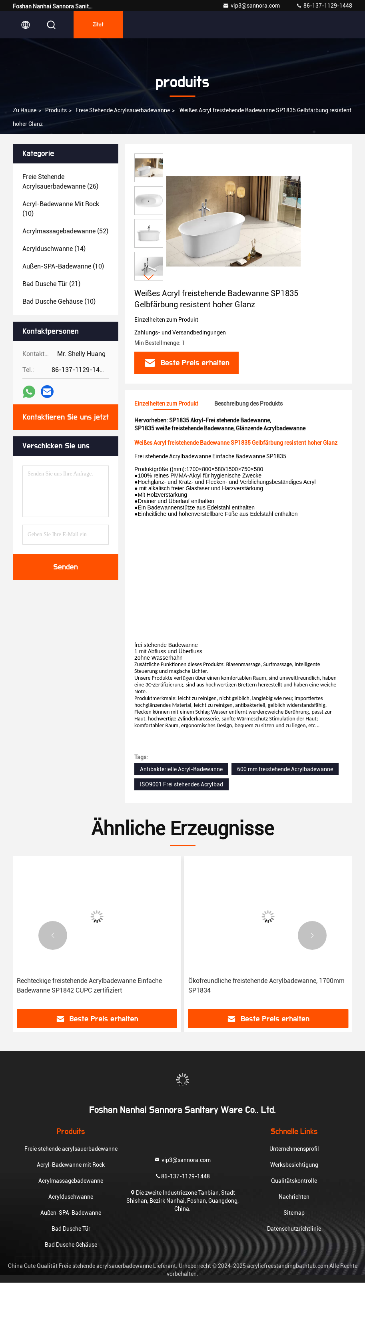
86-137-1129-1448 (324, 5)
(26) (60, 181)
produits (56, 110)
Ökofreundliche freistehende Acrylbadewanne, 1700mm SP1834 (266, 985)
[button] (149, 277)
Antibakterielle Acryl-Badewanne (181, 769)
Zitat (98, 25)
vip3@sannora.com (251, 5)
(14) (54, 249)
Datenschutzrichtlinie (294, 1228)
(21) (51, 284)
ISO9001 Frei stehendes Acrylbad (181, 784)
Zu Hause (24, 110)
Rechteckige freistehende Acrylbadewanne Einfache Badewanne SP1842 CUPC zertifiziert (89, 985)
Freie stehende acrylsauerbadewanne (123, 110)
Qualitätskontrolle (294, 1181)
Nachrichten (294, 1197)
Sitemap (294, 1213)
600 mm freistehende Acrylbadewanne (285, 769)
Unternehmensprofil (294, 1149)
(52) (65, 231)
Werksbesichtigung (294, 1165)
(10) (60, 208)
